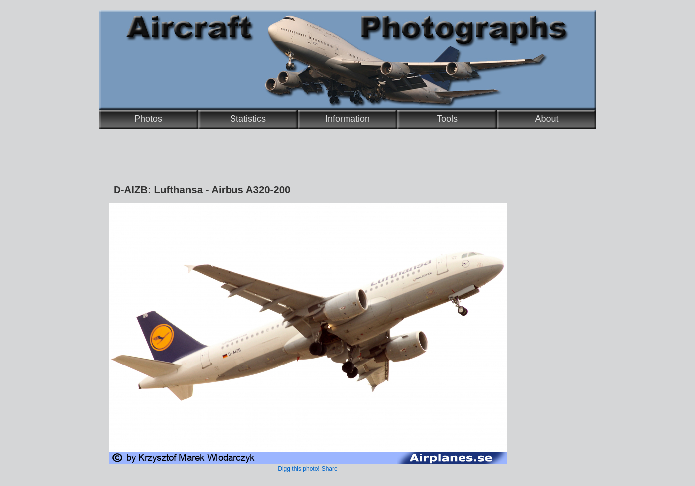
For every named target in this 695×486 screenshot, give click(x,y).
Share (330, 468)
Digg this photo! (298, 468)
